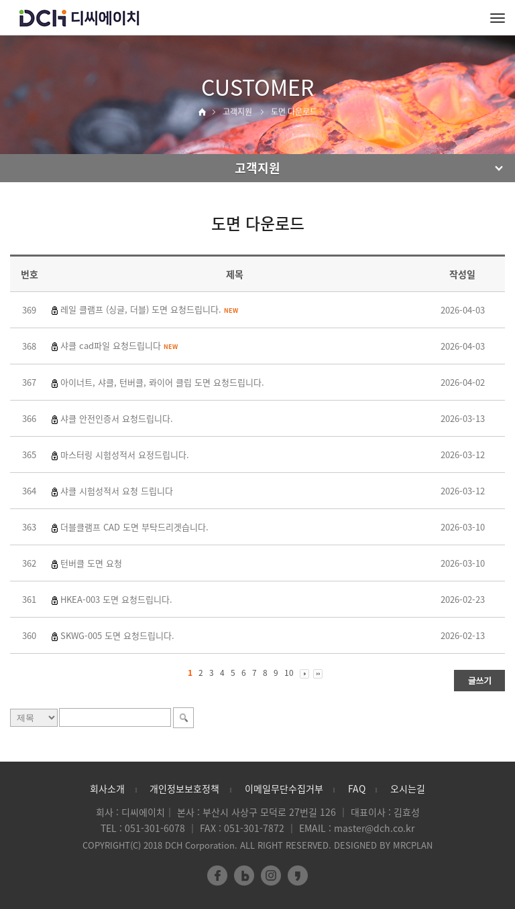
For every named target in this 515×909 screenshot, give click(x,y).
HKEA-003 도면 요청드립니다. (116, 599)
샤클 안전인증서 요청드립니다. (116, 418)
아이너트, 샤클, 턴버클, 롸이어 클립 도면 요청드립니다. (162, 382)
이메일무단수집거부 (284, 788)
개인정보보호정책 (184, 788)
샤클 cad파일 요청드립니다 (119, 345)
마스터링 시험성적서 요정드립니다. (124, 454)
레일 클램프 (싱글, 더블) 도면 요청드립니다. (149, 309)
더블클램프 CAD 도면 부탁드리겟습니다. (134, 526)
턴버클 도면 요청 (91, 563)
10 (289, 673)
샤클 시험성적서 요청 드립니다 (116, 490)
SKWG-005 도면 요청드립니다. (117, 635)
